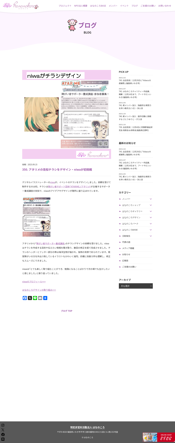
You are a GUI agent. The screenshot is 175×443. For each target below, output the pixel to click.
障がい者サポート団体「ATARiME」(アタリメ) (69, 186)
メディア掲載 (128, 248)
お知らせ (126, 254)
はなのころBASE (98, 5)
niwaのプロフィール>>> (34, 281)
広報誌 (125, 260)
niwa (52, 182)
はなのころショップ (131, 205)
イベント (124, 5)
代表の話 (126, 242)
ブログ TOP (66, 310)
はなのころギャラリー (132, 211)
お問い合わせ (164, 5)
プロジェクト (65, 5)
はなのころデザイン (131, 217)
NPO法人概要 (80, 5)
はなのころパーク (130, 223)
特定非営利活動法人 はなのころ (87, 427)
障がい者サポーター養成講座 (50, 243)
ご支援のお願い (148, 5)
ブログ (134, 5)
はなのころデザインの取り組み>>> (39, 289)
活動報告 (126, 236)
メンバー (113, 5)
